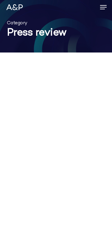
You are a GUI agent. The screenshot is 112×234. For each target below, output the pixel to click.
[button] (103, 7)
